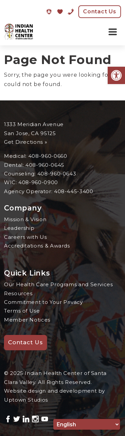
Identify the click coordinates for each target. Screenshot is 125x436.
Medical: (16, 156)
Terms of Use (22, 311)
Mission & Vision (25, 219)
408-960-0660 (47, 156)
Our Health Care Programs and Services (58, 284)
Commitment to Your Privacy (43, 302)
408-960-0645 (44, 165)
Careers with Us (25, 237)
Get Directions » (25, 142)
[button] (116, 75)
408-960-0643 (56, 173)
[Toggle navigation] (112, 32)
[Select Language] (86, 424)
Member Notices (27, 320)
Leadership (19, 228)
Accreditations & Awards (37, 246)
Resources (18, 293)
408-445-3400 (73, 191)
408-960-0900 (38, 182)
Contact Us (99, 11)
